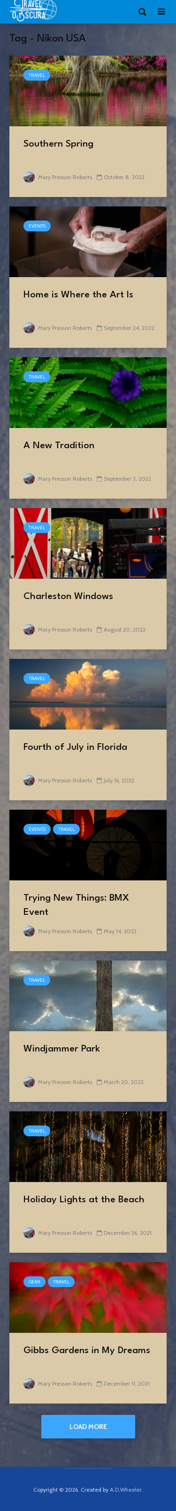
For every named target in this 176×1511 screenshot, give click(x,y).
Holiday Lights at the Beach (84, 1200)
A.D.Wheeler (126, 1489)
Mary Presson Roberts (57, 177)
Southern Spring (58, 144)
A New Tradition (58, 446)
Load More (88, 1426)
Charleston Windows (68, 596)
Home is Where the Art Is (78, 295)
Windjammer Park (61, 1049)
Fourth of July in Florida (75, 747)
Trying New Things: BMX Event (76, 905)
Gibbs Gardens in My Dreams (86, 1350)
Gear (34, 1282)
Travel (37, 75)
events (37, 226)
